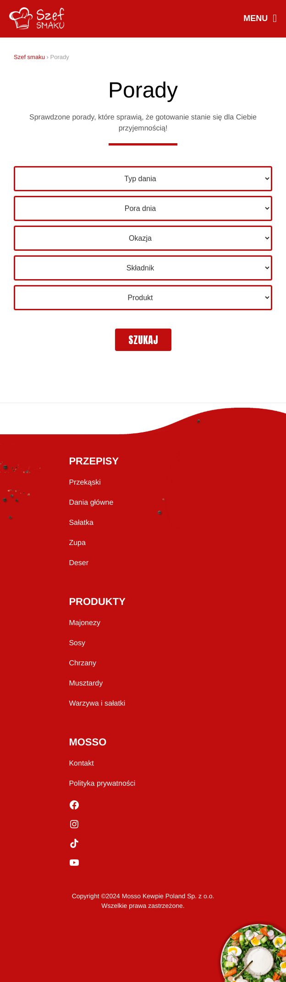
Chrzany (82, 663)
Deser (78, 563)
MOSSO (87, 742)
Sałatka (81, 523)
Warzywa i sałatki (97, 703)
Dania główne (91, 503)
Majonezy (84, 623)
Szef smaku (29, 57)
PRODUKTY (97, 601)
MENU (260, 19)
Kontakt (81, 763)
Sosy (77, 643)
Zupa (77, 543)
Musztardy (86, 683)
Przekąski (84, 482)
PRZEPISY (94, 461)
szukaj (143, 339)
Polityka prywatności (102, 784)
